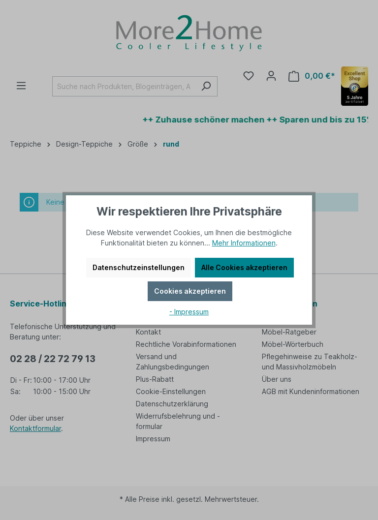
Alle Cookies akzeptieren (244, 267)
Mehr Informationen (244, 243)
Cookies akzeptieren (190, 291)
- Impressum (189, 311)
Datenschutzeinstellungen (139, 267)
